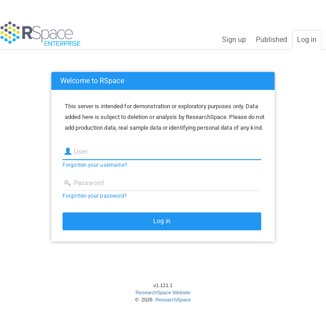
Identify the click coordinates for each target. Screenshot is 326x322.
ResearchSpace (172, 299)
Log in (307, 39)
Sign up (234, 39)
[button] (162, 221)
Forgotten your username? (95, 165)
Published (271, 39)
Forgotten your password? (95, 196)
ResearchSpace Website (163, 292)
